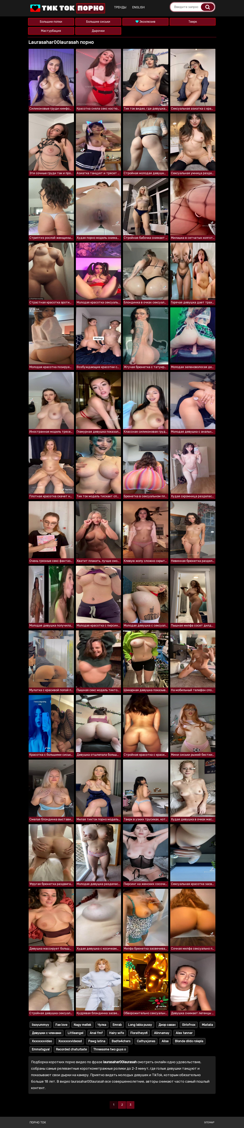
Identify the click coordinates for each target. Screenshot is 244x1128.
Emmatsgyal (41, 1049)
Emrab (117, 1025)
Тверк (192, 21)
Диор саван (167, 1025)
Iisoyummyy (40, 1025)
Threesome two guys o (109, 1049)
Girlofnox (188, 1025)
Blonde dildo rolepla (189, 1041)
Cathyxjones (146, 1041)
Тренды (120, 7)
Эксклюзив (145, 21)
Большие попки (51, 21)
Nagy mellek (82, 1025)
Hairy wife (116, 1033)
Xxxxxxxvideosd (70, 1041)
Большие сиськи (98, 21)
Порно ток (38, 1122)
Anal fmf (96, 1033)
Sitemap (209, 1122)
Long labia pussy (140, 1025)
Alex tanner (184, 1033)
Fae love (61, 1025)
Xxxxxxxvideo (42, 1041)
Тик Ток (67, 8)
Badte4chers (121, 1041)
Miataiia (207, 1025)
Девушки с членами (46, 1033)
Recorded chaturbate (71, 1049)
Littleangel (75, 1033)
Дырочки (98, 31)
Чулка (102, 1025)
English (138, 7)
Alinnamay (161, 1033)
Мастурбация (51, 31)
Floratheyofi (139, 1033)
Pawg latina (96, 1041)
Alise (165, 1041)
